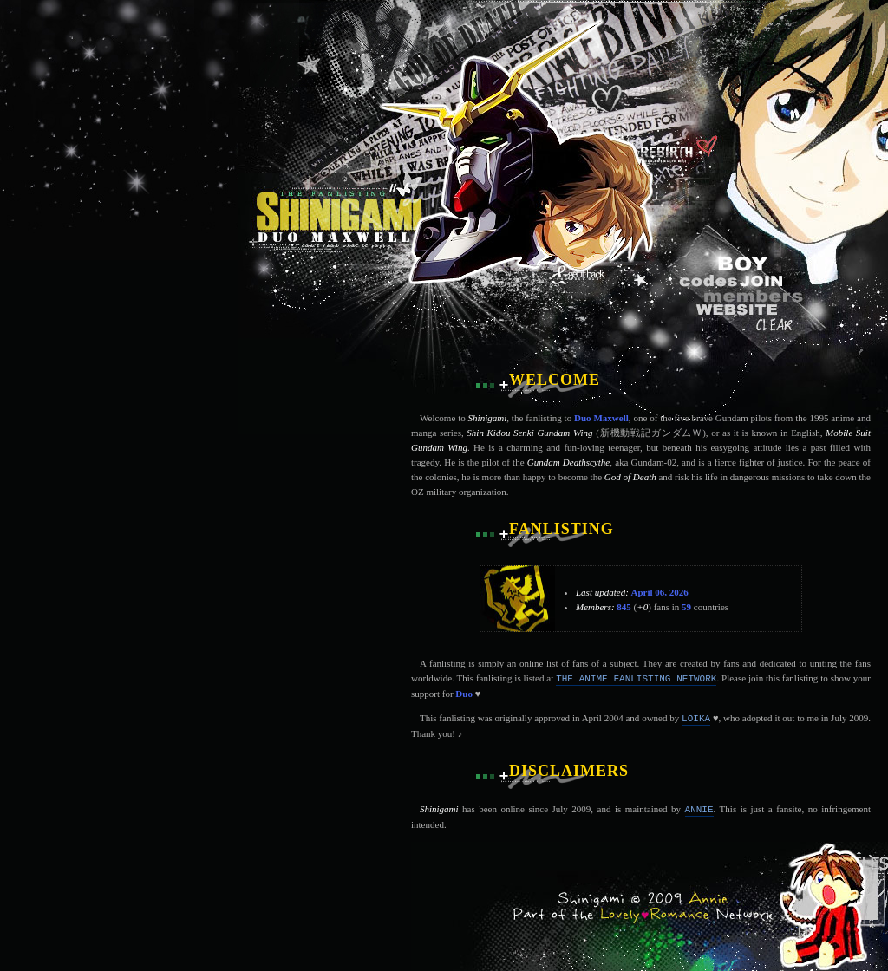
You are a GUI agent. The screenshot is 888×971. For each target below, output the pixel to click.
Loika (696, 719)
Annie (699, 810)
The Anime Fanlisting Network (636, 679)
